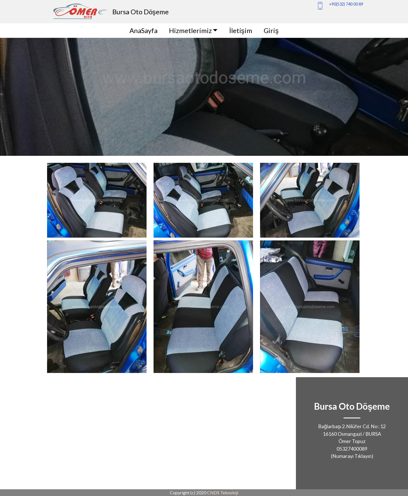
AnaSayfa (143, 30)
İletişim (240, 30)
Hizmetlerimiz (190, 30)
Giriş (271, 30)
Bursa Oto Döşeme (140, 12)
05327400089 (352, 449)
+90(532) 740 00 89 (346, 4)
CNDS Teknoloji (222, 492)
